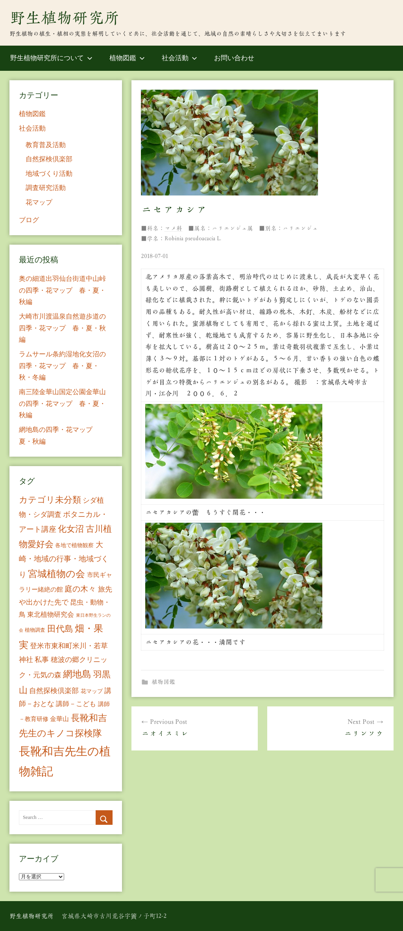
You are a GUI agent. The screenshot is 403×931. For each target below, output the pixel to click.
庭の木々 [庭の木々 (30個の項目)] (80, 588)
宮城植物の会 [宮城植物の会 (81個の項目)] (56, 573)
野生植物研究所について (51, 58)
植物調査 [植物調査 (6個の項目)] (35, 630)
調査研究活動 (46, 188)
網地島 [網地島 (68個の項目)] (77, 674)
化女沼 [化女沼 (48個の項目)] (71, 529)
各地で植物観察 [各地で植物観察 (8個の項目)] (74, 545)
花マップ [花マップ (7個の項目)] (92, 691)
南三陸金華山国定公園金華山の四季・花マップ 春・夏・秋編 (62, 403)
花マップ (39, 202)
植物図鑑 (127, 58)
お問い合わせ (234, 58)
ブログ (29, 220)
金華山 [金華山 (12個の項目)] (59, 718)
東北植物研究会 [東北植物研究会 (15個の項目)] (50, 614)
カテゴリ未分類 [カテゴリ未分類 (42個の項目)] (50, 500)
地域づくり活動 (49, 173)
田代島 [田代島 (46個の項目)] (60, 629)
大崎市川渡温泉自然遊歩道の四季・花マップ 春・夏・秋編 (62, 328)
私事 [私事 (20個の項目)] (42, 660)
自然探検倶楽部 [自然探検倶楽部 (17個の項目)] (54, 691)
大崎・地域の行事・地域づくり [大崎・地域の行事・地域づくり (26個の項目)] (64, 559)
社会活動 (179, 58)
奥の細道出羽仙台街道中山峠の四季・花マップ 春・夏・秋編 (62, 290)
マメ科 (173, 228)
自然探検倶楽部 (49, 159)
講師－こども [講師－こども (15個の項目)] (76, 704)
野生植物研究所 (64, 18)
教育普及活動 (46, 145)
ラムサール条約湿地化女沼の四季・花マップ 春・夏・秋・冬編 (62, 366)
